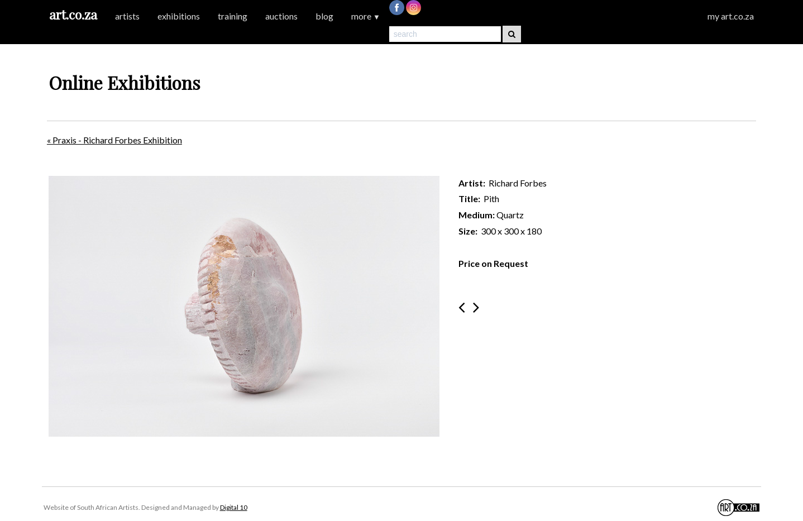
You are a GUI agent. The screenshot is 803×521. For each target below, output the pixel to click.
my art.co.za (731, 16)
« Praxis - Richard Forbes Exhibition (114, 140)
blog (324, 16)
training (232, 16)
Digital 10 (233, 507)
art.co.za (73, 14)
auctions (281, 16)
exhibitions (178, 16)
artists (127, 16)
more (365, 16)
